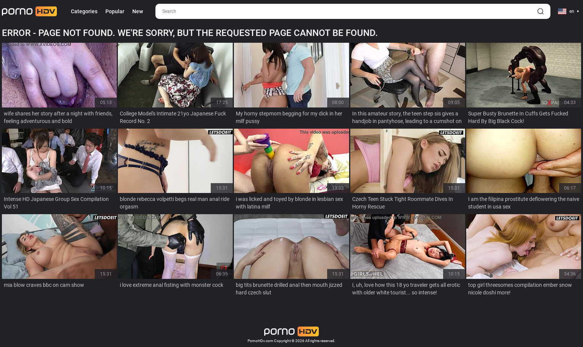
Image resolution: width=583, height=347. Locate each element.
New (137, 11)
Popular (114, 11)
